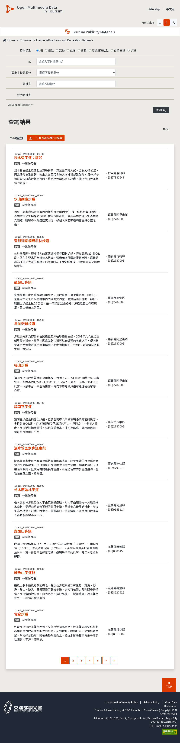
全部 (16, 137)
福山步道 (21, 365)
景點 (51, 50)
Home (9, 40)
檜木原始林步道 (26, 489)
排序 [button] (165, 129)
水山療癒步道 (24, 199)
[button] (160, 22)
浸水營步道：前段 (28, 157)
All (41, 50)
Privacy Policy (151, 702)
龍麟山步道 (23, 282)
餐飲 (83, 50)
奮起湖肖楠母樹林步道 (31, 240)
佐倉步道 (21, 614)
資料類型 (25, 50)
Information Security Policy (122, 702)
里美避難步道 (24, 323)
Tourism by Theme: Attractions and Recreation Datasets (56, 40)
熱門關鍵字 (24, 95)
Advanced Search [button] (19, 104)
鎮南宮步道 (23, 406)
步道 (133, 50)
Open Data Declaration (170, 704)
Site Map (154, 9)
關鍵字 (27, 84)
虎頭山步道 (23, 531)
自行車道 (119, 50)
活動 (62, 50)
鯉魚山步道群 (24, 572)
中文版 (170, 9)
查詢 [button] (161, 110)
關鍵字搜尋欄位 (21, 72)
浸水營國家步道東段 (30, 447)
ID (29, 61)
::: (105, 702)
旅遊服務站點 (100, 50)
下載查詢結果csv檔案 (45, 138)
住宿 (73, 50)
